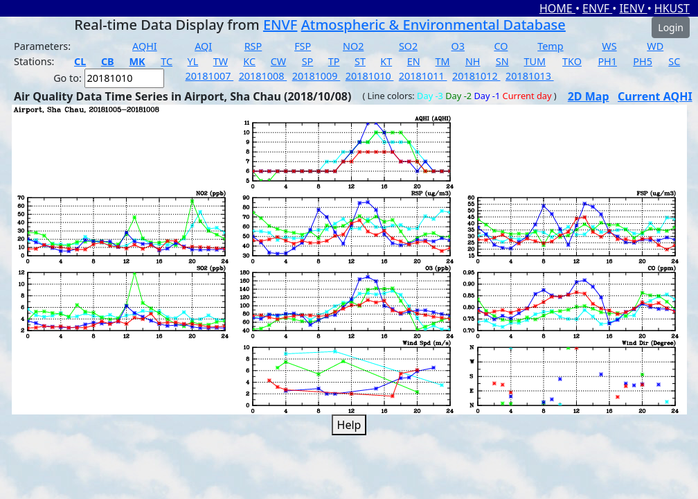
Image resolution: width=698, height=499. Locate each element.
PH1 (607, 61)
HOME (557, 8)
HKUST (672, 8)
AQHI (144, 46)
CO (501, 46)
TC (166, 61)
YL (193, 61)
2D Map (588, 96)
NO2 (353, 46)
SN (502, 61)
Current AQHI (655, 96)
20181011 (423, 75)
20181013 (529, 75)
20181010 (370, 75)
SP (308, 61)
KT (386, 61)
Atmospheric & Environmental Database (433, 24)
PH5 (642, 61)
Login (670, 27)
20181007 (210, 75)
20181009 (316, 75)
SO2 (408, 46)
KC (249, 61)
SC (674, 61)
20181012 (476, 75)
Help (349, 424)
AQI (203, 46)
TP (334, 61)
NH (473, 61)
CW (278, 61)
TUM (535, 61)
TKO (572, 61)
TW (220, 61)
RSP (253, 46)
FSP (302, 46)
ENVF (597, 8)
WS (609, 46)
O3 (458, 46)
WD (655, 46)
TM (443, 61)
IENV (633, 8)
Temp (550, 46)
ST (360, 61)
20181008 (263, 75)
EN (413, 61)
